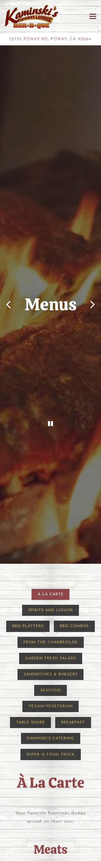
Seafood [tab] (50, 630)
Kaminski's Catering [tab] (50, 678)
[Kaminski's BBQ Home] (31, 17)
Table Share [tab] (30, 663)
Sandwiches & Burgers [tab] (51, 614)
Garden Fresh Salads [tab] (50, 598)
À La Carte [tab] (51, 534)
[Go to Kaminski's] (50, 39)
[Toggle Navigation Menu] (93, 16)
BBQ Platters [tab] (28, 566)
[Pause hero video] (50, 380)
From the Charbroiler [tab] (50, 582)
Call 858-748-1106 (50, 855)
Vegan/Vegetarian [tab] (51, 646)
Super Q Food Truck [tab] (50, 694)
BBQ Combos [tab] (74, 566)
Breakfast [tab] (73, 663)
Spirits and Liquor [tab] (50, 550)
